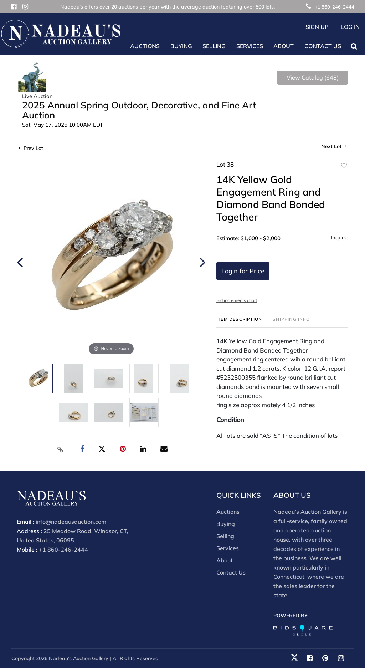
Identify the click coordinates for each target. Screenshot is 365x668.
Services (227, 548)
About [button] (283, 46)
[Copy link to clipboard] (60, 449)
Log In (350, 26)
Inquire (339, 237)
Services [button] (249, 46)
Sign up (317, 26)
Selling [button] (214, 46)
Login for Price (242, 271)
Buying (225, 523)
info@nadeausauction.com (71, 521)
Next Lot (333, 146)
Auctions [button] (145, 46)
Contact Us (322, 46)
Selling (225, 536)
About (224, 560)
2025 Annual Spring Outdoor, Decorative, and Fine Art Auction (139, 110)
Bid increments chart (236, 300)
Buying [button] (181, 46)
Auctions (228, 511)
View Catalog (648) (313, 77)
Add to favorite (344, 165)
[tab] (239, 322)
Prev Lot (31, 148)
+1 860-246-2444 (330, 7)
